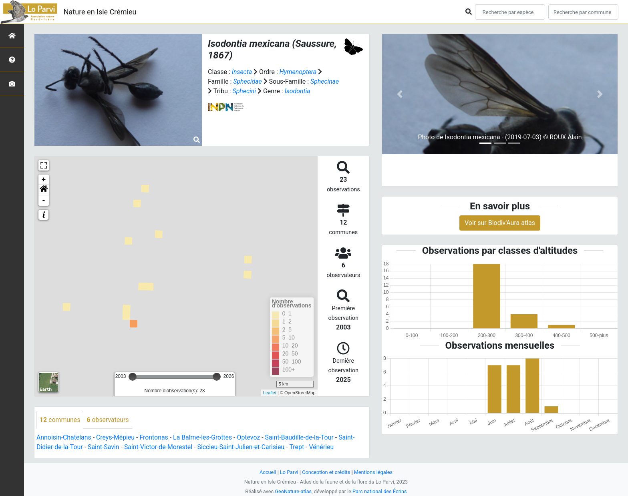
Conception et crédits (326, 472)
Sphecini (244, 91)
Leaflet (269, 392)
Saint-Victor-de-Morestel (159, 447)
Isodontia (298, 91)
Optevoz (250, 438)
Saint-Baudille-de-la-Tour (301, 438)
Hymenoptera (298, 72)
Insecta (242, 72)
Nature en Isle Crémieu (100, 12)
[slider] (133, 377)
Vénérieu (323, 447)
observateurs (108, 420)
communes (60, 420)
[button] (43, 190)
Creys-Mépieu (116, 438)
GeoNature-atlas (293, 491)
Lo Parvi (289, 472)
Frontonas (155, 438)
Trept (298, 447)
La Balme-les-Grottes (203, 438)
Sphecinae (325, 81)
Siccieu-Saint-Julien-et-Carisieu (243, 447)
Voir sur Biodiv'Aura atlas (500, 223)
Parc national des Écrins (379, 491)
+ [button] (44, 180)
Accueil (267, 472)
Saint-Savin (104, 447)
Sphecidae (247, 81)
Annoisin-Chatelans (64, 438)
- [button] (44, 200)
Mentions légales (373, 472)
